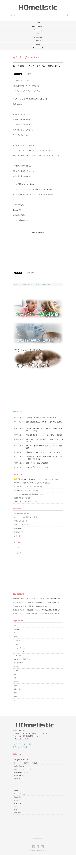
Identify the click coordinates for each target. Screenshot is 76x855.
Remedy (17, 633)
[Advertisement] (38, 250)
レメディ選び (18, 663)
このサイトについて (20, 747)
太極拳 (16, 670)
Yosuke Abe (16, 548)
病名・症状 (17, 689)
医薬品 (16, 666)
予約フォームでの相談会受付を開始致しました (29, 494)
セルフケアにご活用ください (36, 479)
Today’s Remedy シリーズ (22, 513)
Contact (38, 41)
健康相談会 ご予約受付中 (22, 498)
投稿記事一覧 (18, 532)
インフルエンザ (19, 652)
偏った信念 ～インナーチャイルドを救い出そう (36, 66)
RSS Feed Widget (38, 838)
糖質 (15, 696)
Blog (38, 44)
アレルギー (17, 644)
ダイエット (17, 655)
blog (28, 284)
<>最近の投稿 (38, 412)
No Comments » (46, 284)
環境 (15, 685)
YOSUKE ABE (51, 602)
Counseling (38, 30)
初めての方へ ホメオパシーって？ (25, 502)
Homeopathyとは (38, 26)
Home (38, 23)
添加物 (16, 681)
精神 (15, 693)
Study (16, 637)
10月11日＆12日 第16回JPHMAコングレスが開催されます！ (33, 483)
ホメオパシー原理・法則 (22, 659)
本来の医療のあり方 (20, 521)
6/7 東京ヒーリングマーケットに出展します (28, 487)
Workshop (38, 37)
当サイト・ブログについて (22, 524)
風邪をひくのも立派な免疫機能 (23, 606)
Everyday (17, 629)
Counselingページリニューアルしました (27, 490)
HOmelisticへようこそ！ (22, 528)
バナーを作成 (17, 553)
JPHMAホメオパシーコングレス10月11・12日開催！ (30, 599)
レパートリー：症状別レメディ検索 (25, 517)
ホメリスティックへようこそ (23, 744)
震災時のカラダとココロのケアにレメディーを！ (28, 602)
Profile (38, 33)
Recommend (38, 48)
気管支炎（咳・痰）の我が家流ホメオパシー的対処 (29, 610)
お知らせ (17, 536)
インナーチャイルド (35, 284)
